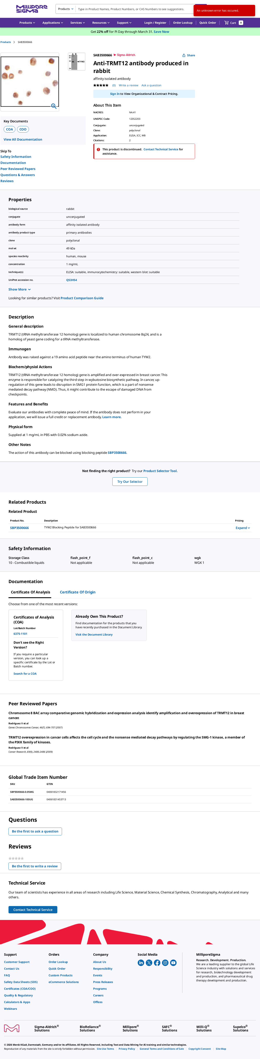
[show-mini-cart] (234, 23)
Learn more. (111, 417)
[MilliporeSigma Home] (31, 9)
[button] (155, 23)
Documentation (13, 162)
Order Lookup (182, 23)
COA (9, 129)
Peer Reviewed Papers (17, 169)
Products (5, 42)
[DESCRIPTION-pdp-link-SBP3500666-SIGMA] (135, 527)
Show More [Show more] (20, 289)
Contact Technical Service (161, 149)
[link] (24, 962)
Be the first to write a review (36, 867)
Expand (243, 528)
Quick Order (207, 23)
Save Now (161, 31)
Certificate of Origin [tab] (78, 592)
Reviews (7, 181)
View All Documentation (23, 139)
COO (23, 129)
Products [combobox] (64, 9)
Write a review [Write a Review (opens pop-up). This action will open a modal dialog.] (128, 85)
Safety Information (15, 156)
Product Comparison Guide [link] (82, 298)
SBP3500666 (117, 452)
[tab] (9, 42)
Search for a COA (25, 673)
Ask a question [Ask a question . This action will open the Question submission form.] (151, 85)
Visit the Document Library (94, 634)
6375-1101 (20, 634)
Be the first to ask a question (35, 831)
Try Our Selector (129, 481)
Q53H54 (71, 280)
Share (188, 55)
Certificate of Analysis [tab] (30, 592)
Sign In (115, 94)
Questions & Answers (17, 175)
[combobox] (131, 9)
